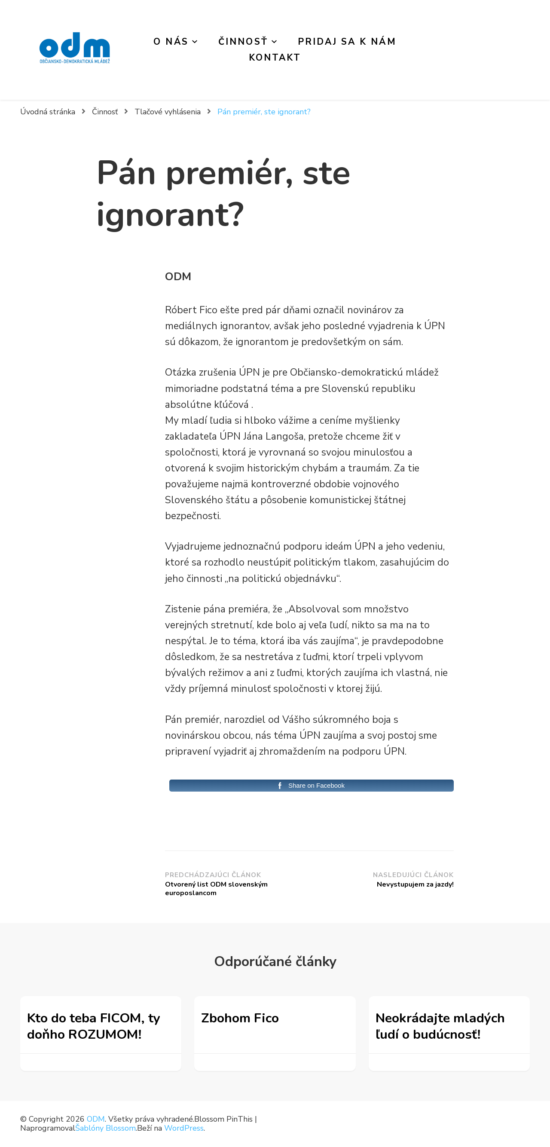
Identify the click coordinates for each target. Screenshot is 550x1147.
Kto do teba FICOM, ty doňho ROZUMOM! (93, 1026)
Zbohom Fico (240, 1018)
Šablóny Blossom (105, 1128)
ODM (96, 1119)
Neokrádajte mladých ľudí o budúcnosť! (440, 1026)
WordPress (184, 1128)
